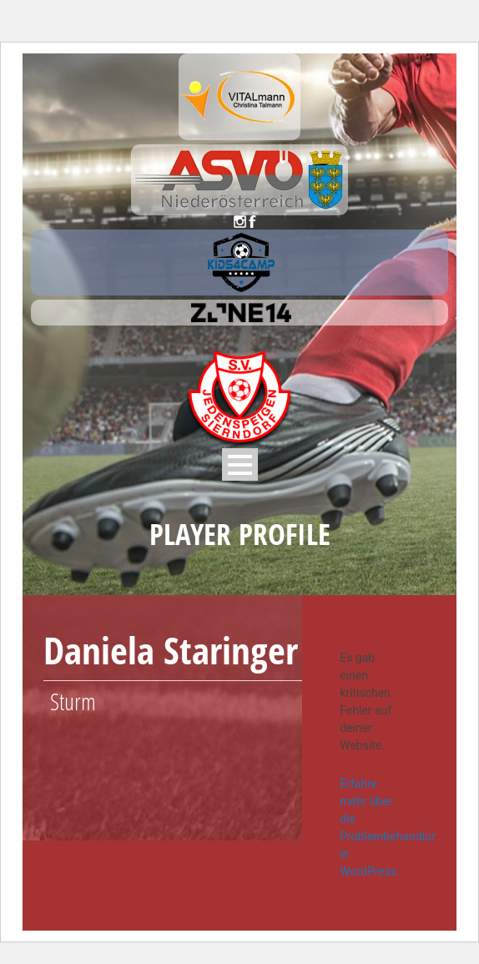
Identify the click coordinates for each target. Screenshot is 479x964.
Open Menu (240, 464)
